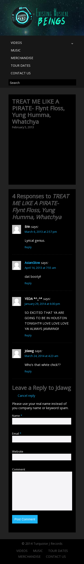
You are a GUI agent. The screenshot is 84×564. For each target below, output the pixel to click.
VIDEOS (41, 43)
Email (16, 434)
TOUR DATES (20, 65)
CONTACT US (21, 73)
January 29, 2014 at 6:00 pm (42, 304)
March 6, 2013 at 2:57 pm (41, 232)
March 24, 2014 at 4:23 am (41, 356)
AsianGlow (32, 263)
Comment (18, 469)
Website (17, 451)
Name (17, 416)
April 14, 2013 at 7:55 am (40, 268)
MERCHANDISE (22, 58)
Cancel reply (26, 395)
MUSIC (16, 50)
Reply (28, 247)
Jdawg (63, 387)
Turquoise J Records (47, 543)
